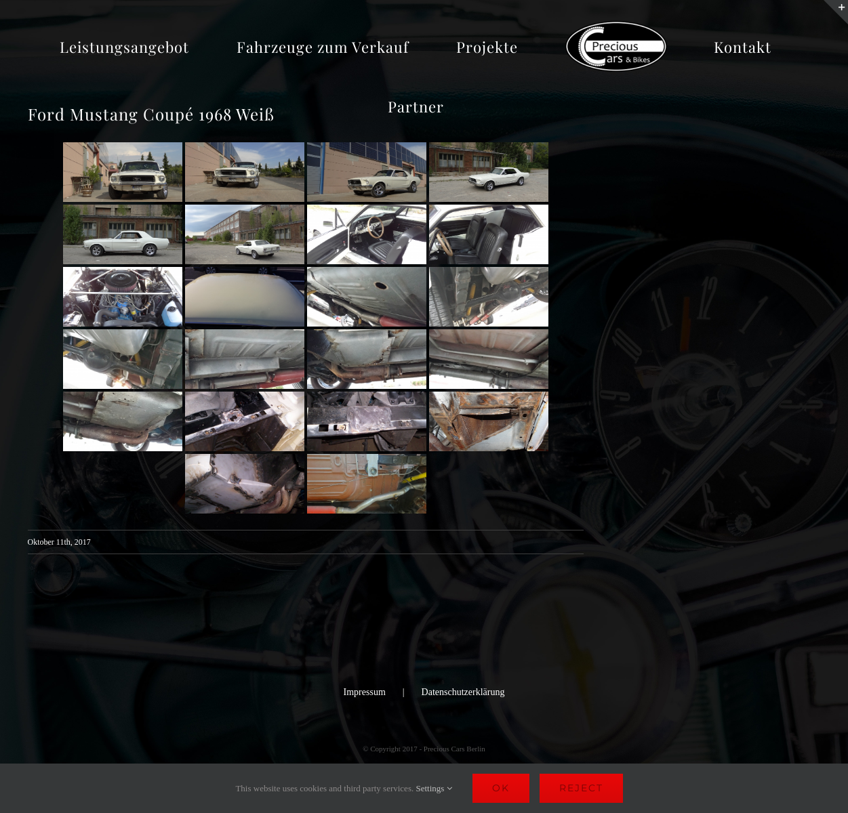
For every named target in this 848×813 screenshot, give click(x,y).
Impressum (365, 692)
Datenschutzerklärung (463, 692)
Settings (433, 788)
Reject (581, 788)
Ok (501, 788)
